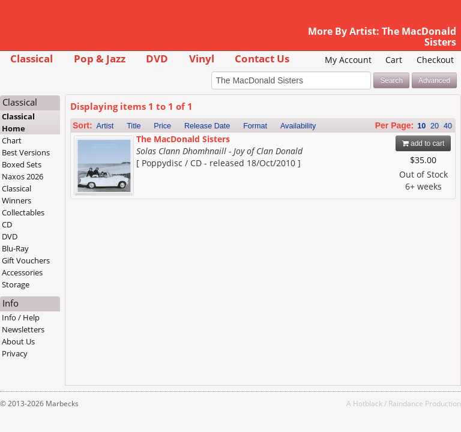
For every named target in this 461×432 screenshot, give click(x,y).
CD (7, 224)
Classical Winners (16, 194)
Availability (298, 126)
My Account (348, 59)
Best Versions (26, 152)
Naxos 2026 (22, 176)
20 (434, 126)
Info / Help (21, 317)
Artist (105, 126)
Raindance (405, 403)
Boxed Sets (21, 164)
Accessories (22, 272)
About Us (18, 341)
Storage (15, 284)
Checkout (435, 59)
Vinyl (201, 58)
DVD (157, 58)
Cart (393, 59)
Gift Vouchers (26, 260)
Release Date (207, 126)
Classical (31, 58)
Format (255, 126)
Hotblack (367, 403)
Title (133, 126)
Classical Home (18, 122)
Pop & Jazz (99, 58)
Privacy (15, 353)
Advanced (434, 80)
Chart (12, 140)
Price (162, 126)
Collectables (23, 212)
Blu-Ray (15, 248)
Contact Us (262, 58)
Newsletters (23, 329)
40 (448, 126)
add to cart (423, 143)
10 (421, 126)
